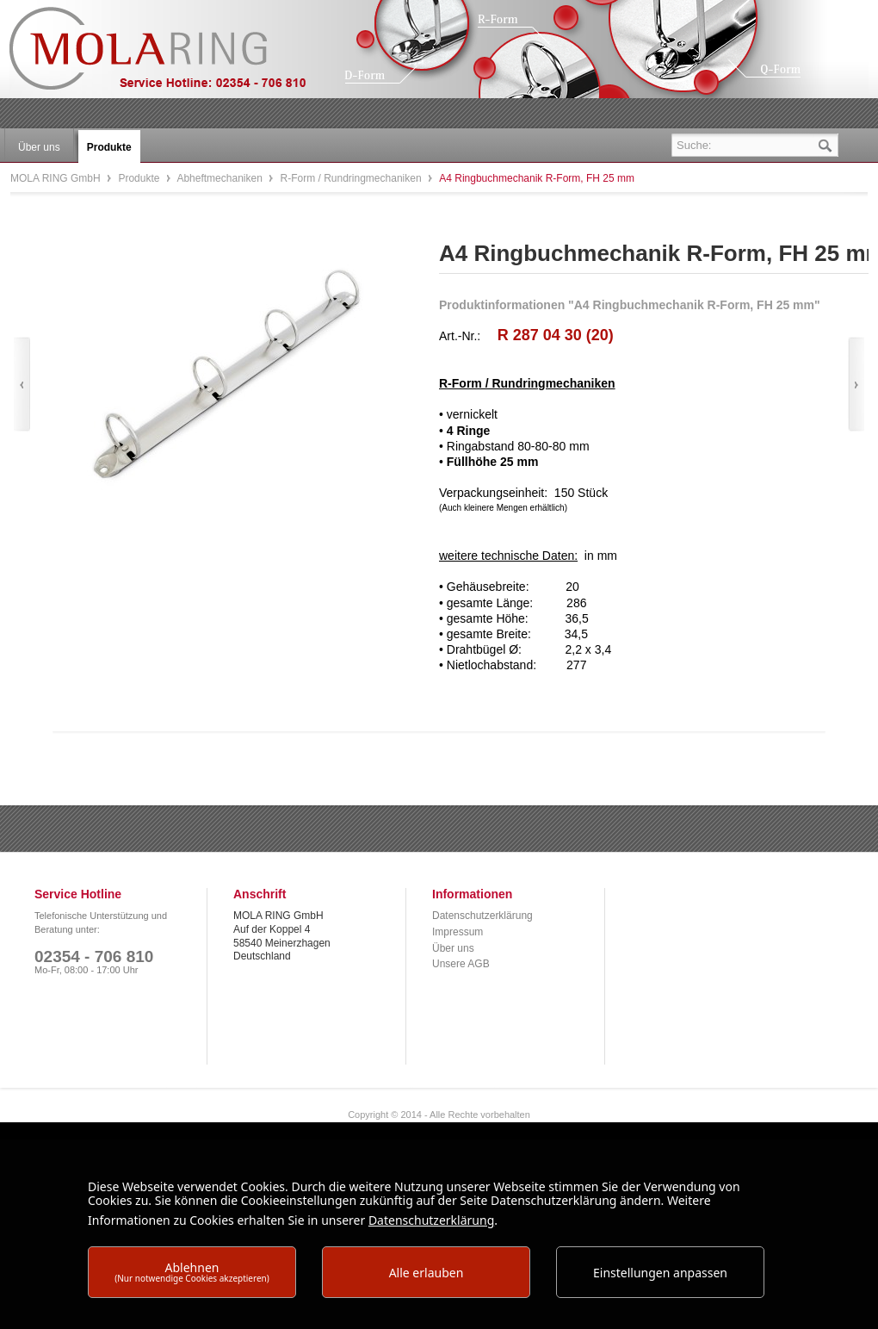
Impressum (457, 932)
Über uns (453, 948)
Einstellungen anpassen (660, 1272)
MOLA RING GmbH (170, 56)
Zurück (22, 384)
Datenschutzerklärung (482, 916)
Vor (856, 384)
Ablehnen (191, 1271)
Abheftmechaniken (220, 178)
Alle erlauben (426, 1272)
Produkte (140, 178)
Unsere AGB (461, 964)
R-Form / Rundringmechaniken (352, 178)
